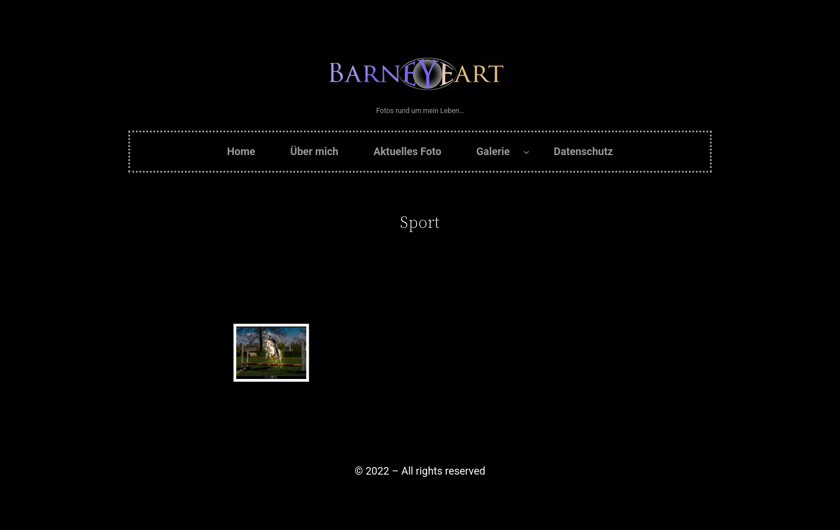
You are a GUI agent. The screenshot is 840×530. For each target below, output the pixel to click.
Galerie (493, 151)
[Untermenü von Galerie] (526, 152)
